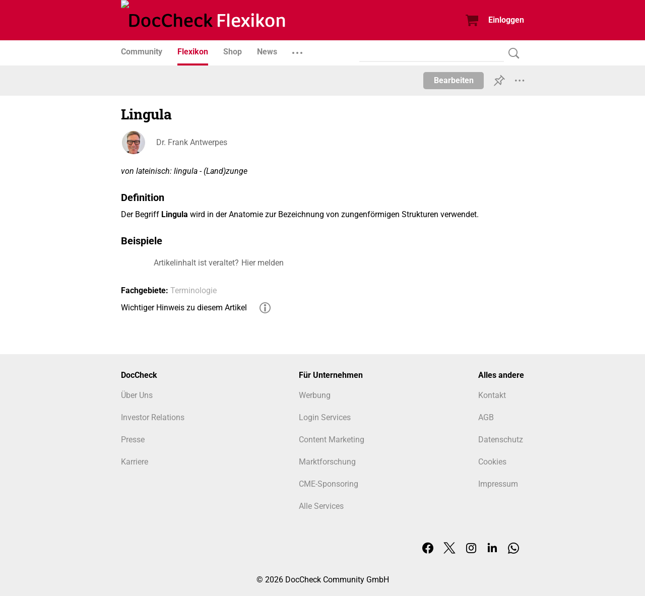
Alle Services (321, 506)
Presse (133, 439)
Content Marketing (331, 439)
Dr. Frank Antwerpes (191, 142)
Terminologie (193, 290)
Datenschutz (500, 439)
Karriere (134, 462)
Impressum (498, 484)
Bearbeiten (454, 80)
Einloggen (506, 20)
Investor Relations (152, 417)
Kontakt (492, 395)
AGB (486, 417)
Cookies (492, 462)
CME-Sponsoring (328, 484)
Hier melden (262, 263)
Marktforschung (327, 462)
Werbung (315, 395)
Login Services (325, 417)
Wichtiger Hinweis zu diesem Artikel (184, 307)
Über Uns (137, 395)
